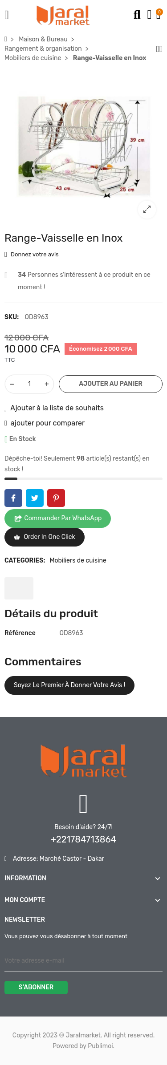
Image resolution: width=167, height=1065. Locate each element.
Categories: (24, 560)
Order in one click (44, 537)
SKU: (11, 317)
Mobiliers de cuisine (77, 560)
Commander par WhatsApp (58, 518)
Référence (20, 633)
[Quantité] (29, 384)
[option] (83, 146)
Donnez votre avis (31, 255)
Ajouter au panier (111, 384)
